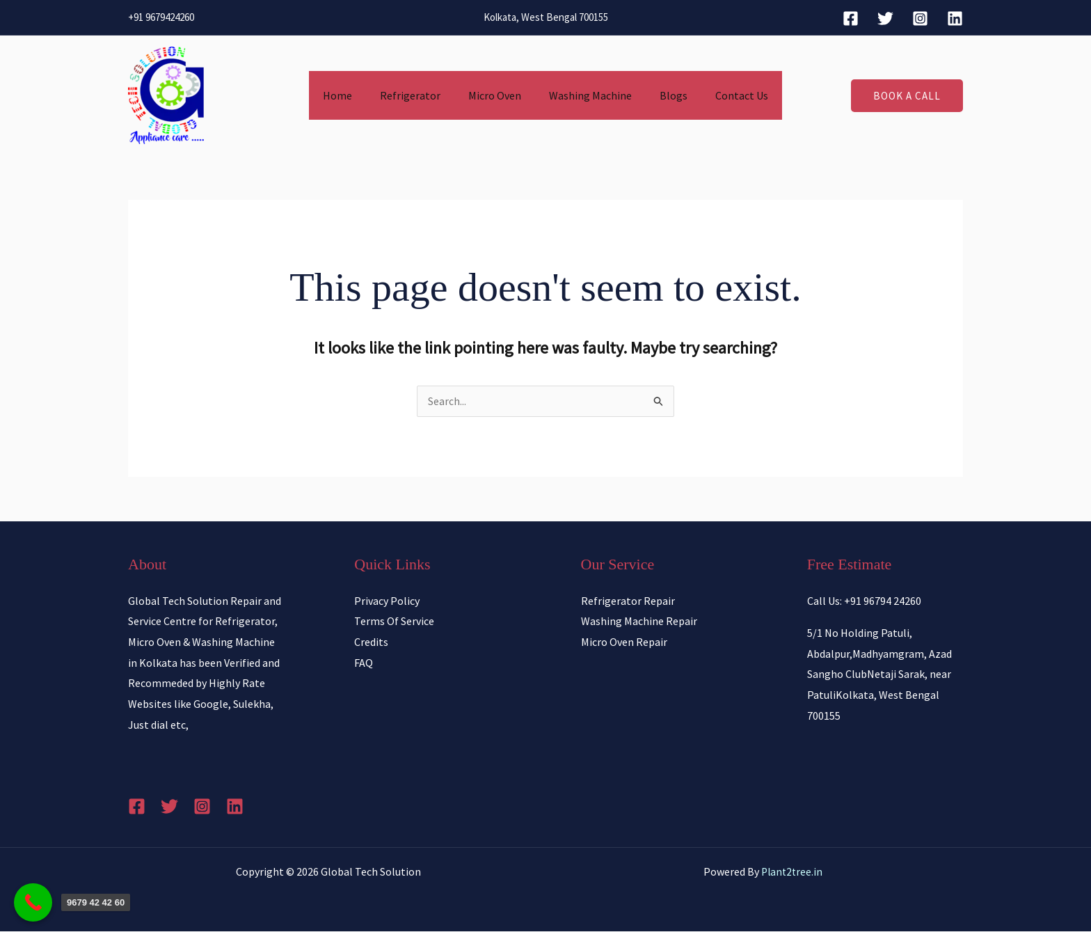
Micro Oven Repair (624, 642)
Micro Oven (497, 95)
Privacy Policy (387, 601)
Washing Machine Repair (639, 622)
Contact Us (727, 95)
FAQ (363, 663)
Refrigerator (418, 95)
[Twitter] (885, 18)
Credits (371, 642)
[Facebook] (851, 18)
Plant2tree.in (792, 872)
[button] (907, 95)
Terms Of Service (394, 622)
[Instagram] (920, 18)
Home (351, 95)
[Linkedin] (955, 18)
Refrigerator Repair (628, 601)
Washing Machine (587, 95)
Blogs (665, 95)
